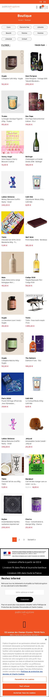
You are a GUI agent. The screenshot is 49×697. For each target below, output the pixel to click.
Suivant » (32, 540)
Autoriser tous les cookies (24, 693)
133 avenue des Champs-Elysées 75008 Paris (24, 632)
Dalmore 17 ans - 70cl (33, 361)
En (44, 2)
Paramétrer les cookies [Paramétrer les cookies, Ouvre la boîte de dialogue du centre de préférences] (24, 679)
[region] (24, 666)
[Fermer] (46, 639)
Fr (41, 2)
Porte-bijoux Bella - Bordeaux (36, 240)
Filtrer (5, 45)
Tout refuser (24, 686)
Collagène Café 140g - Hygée (12, 79)
